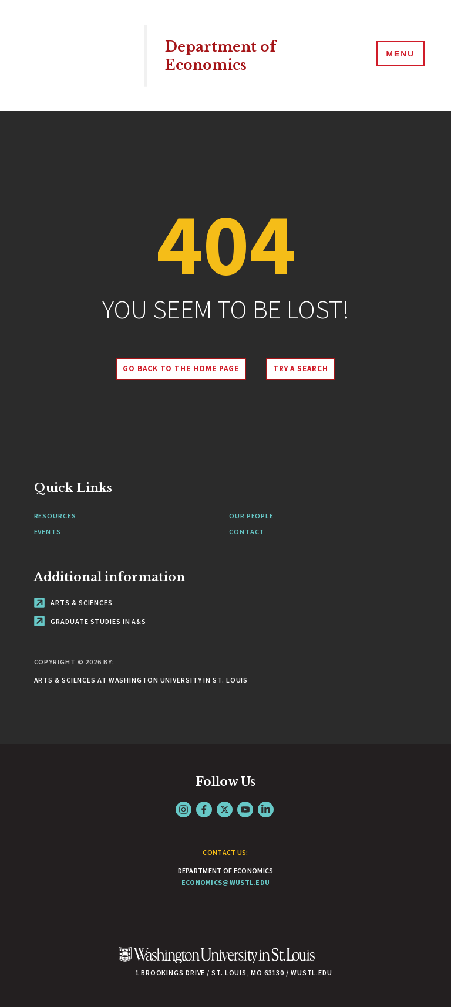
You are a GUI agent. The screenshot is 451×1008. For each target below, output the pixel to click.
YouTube (245, 809)
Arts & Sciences (73, 602)
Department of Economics (224, 56)
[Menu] (398, 55)
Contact (246, 531)
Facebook (204, 809)
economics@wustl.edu (225, 882)
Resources (55, 515)
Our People (251, 515)
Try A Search (303, 369)
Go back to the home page (178, 369)
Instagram (183, 809)
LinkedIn (265, 809)
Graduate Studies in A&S (90, 621)
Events (47, 531)
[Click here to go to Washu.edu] (217, 961)
